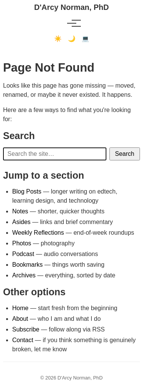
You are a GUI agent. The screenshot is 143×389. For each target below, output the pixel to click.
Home (20, 308)
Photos (21, 243)
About (20, 318)
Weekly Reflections (38, 232)
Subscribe (25, 329)
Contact (22, 340)
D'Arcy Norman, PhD (71, 7)
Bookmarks (27, 264)
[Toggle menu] (71, 23)
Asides (21, 222)
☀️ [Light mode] (58, 38)
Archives (23, 275)
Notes (20, 211)
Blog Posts (26, 191)
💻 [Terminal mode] (85, 38)
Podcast (23, 254)
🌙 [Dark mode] (72, 38)
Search (125, 153)
